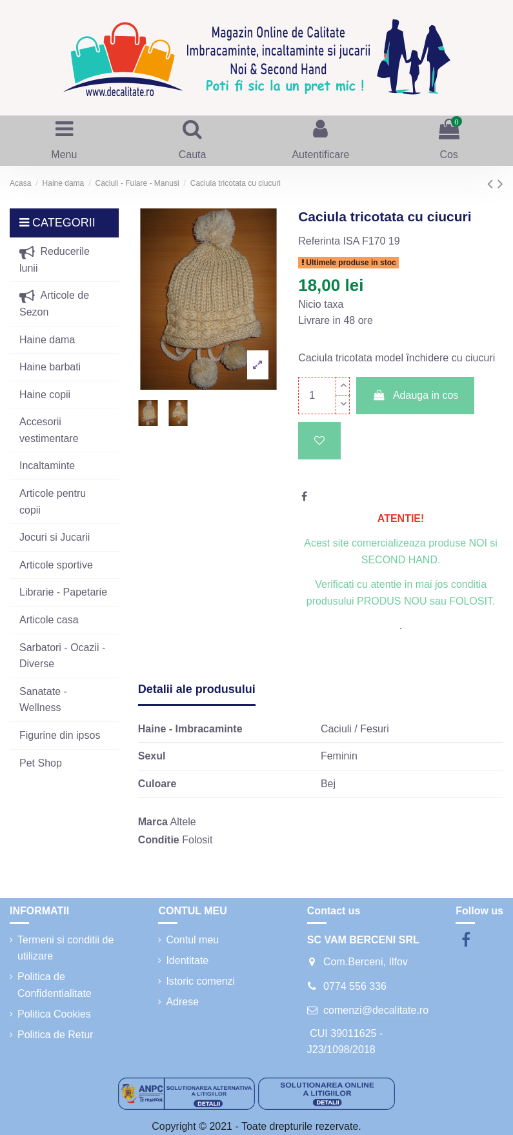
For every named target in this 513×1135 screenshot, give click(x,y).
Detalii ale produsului (197, 689)
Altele (183, 821)
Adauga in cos (415, 395)
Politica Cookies (54, 1014)
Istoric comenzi (200, 981)
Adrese (182, 1001)
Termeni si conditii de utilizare (65, 948)
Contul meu (192, 939)
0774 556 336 (355, 986)
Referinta (319, 241)
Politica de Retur (55, 1034)
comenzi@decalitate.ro (375, 1010)
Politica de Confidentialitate (54, 985)
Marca (153, 821)
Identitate (187, 960)
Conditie (158, 839)
